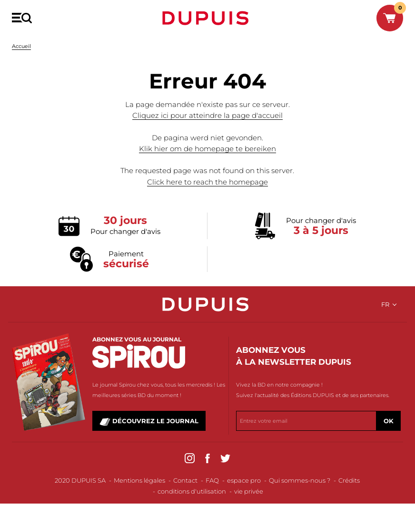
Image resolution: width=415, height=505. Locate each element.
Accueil (21, 46)
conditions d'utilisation (192, 492)
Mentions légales (139, 481)
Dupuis (207, 18)
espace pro (244, 481)
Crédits (349, 481)
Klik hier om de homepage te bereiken (207, 149)
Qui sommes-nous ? (299, 481)
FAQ (212, 481)
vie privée (248, 492)
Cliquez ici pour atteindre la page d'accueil (207, 116)
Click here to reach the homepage (207, 182)
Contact (185, 481)
